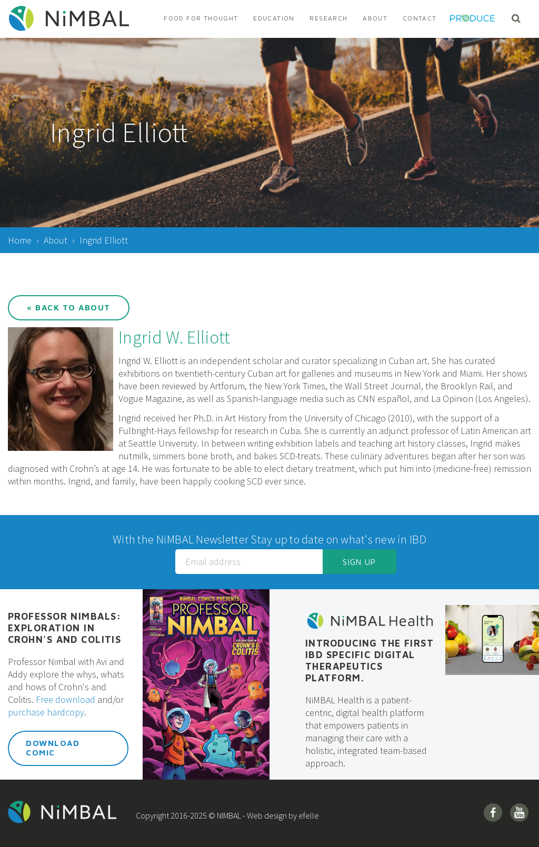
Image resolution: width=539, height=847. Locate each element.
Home (20, 240)
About (375, 18)
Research (328, 18)
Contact (420, 18)
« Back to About (69, 307)
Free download (65, 699)
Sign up (359, 562)
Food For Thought (201, 18)
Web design (267, 815)
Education (273, 18)
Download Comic (52, 748)
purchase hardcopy (46, 712)
